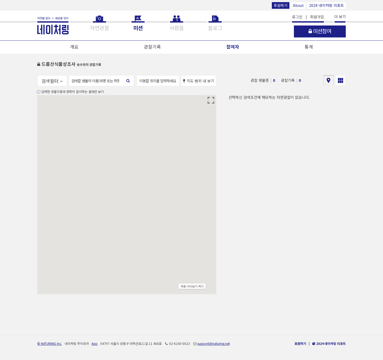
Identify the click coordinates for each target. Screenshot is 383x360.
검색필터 (52, 81)
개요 (74, 46)
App (94, 343)
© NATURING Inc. (49, 343)
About (298, 5)
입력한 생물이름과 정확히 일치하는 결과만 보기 (72, 91)
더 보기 (340, 16)
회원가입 (317, 16)
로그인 (297, 16)
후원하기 (281, 5)
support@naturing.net (213, 343)
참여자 (232, 46)
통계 (309, 46)
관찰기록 (152, 46)
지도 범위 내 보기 (198, 80)
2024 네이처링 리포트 (326, 5)
